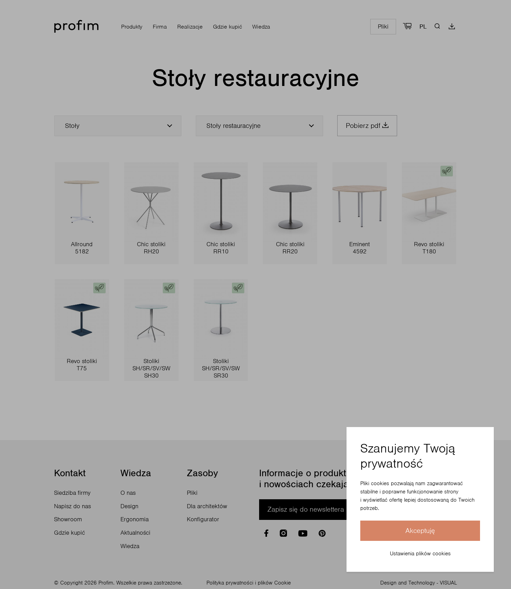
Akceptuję (420, 530)
